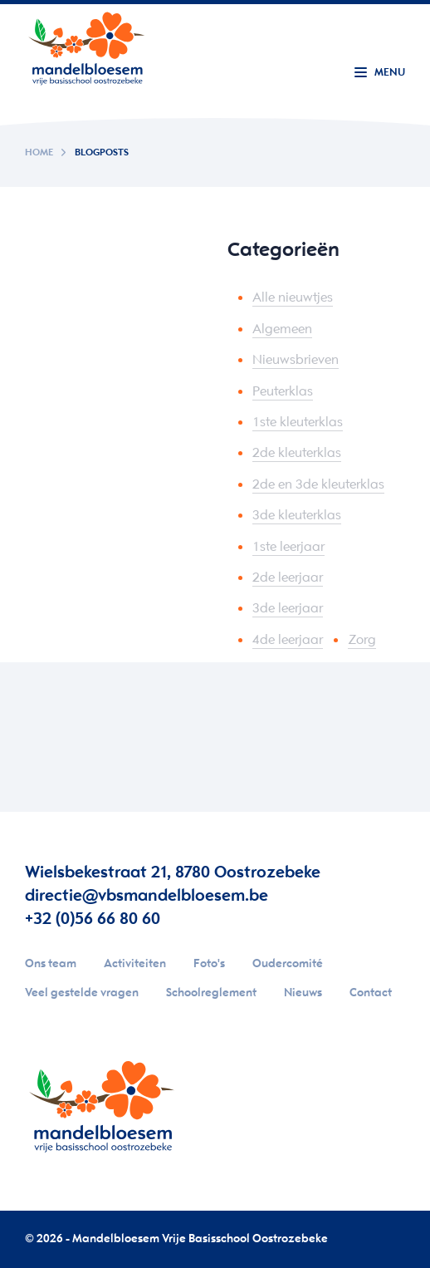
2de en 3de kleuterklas (318, 485)
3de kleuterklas (296, 515)
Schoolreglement (211, 993)
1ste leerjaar (288, 547)
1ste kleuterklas (297, 422)
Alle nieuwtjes (292, 298)
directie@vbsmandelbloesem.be (146, 896)
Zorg (362, 640)
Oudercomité (287, 964)
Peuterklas (282, 392)
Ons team (50, 964)
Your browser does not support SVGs (86, 45)
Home (39, 152)
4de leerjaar (287, 640)
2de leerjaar (287, 578)
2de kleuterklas (296, 453)
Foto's (209, 964)
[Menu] (379, 74)
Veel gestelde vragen (82, 993)
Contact (370, 993)
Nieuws (303, 993)
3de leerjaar (287, 608)
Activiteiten (135, 964)
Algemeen (282, 329)
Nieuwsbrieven (295, 360)
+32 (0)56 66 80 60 (92, 919)
